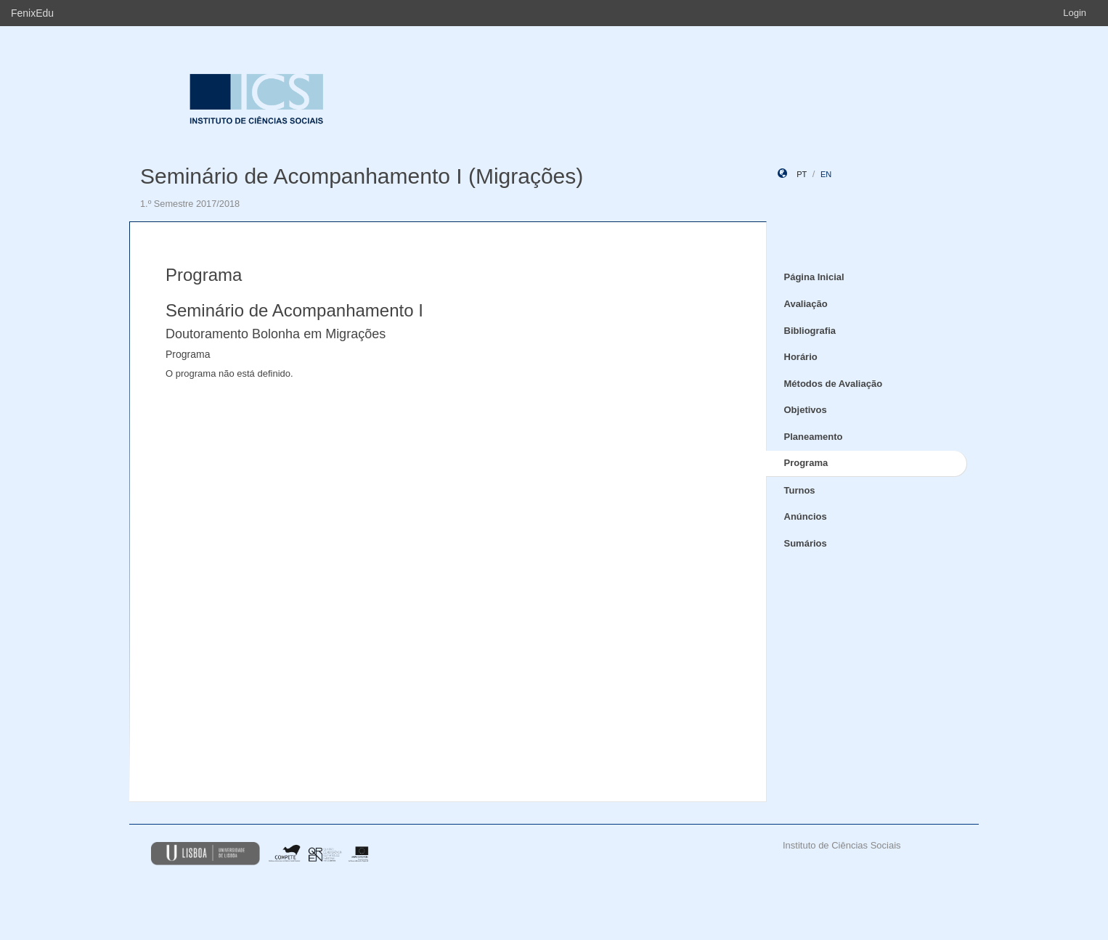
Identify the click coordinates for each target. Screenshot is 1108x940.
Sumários (805, 543)
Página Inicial (814, 276)
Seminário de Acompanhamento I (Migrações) (361, 176)
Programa (806, 462)
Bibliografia (810, 330)
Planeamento (813, 436)
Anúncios (805, 516)
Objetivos (805, 409)
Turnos (799, 490)
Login (1074, 12)
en (825, 174)
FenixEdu (32, 13)
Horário (801, 356)
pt (802, 174)
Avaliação (806, 303)
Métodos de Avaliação (833, 383)
